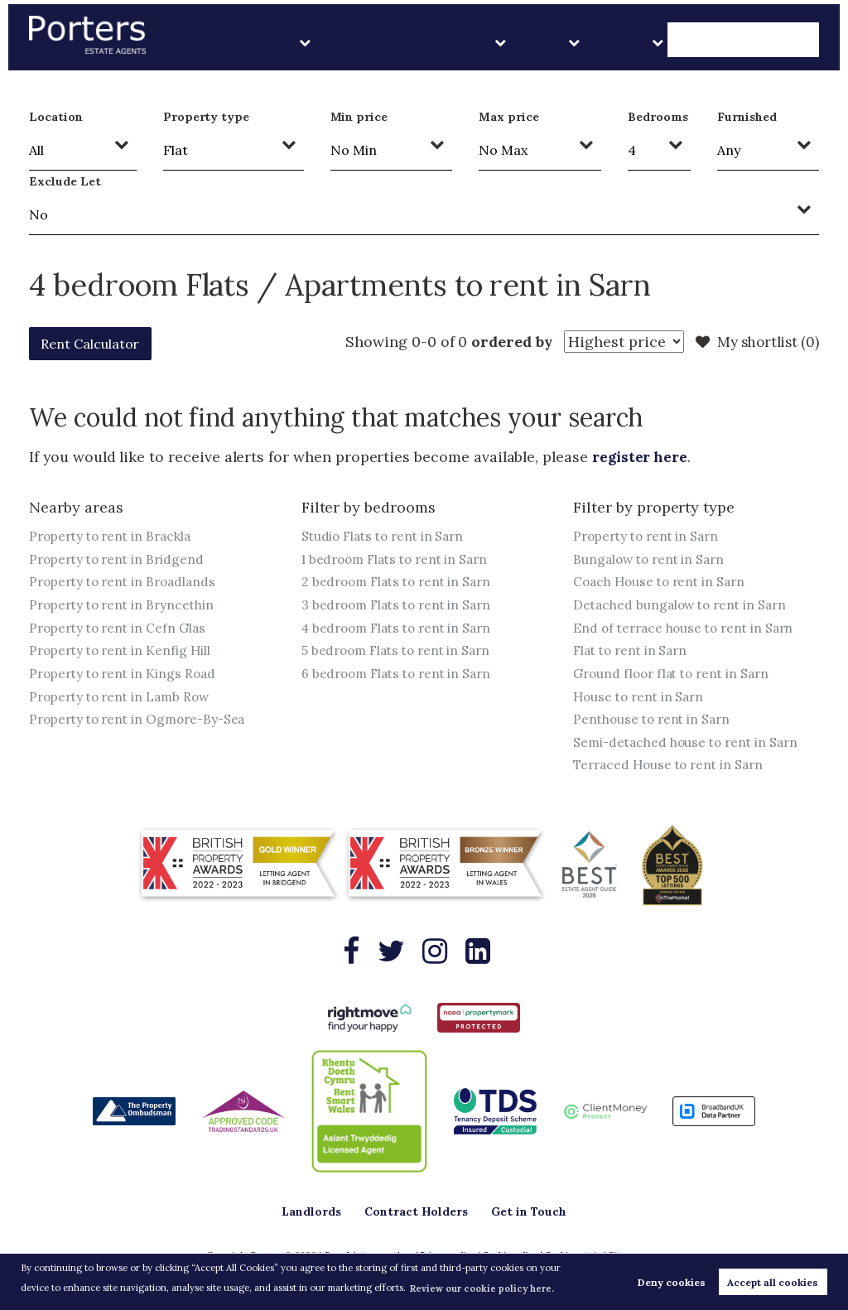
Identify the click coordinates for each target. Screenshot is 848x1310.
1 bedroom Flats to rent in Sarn (400, 559)
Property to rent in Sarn (649, 535)
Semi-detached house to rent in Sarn (689, 744)
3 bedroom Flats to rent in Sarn (401, 605)
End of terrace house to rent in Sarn (687, 628)
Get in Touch (770, 40)
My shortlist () (754, 342)
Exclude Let (64, 181)
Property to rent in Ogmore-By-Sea (142, 721)
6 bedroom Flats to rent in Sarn (401, 675)
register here (642, 456)
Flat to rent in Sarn (633, 651)
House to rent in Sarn (641, 698)
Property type (206, 116)
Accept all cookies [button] (772, 1282)
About (685, 40)
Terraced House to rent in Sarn (672, 768)
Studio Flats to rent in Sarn (387, 535)
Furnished (747, 116)
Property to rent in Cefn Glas (120, 628)
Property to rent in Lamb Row (124, 698)
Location (56, 116)
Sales (630, 40)
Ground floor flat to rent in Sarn (675, 675)
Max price (509, 116)
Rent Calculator (98, 343)
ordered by (503, 341)
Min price (359, 116)
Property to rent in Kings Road (126, 675)
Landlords (440, 40)
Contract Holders (542, 40)
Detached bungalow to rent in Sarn (683, 605)
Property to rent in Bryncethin (125, 605)
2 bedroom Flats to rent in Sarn (401, 582)
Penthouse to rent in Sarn (654, 721)
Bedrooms (658, 116)
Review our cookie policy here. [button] (482, 1288)
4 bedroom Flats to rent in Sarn (401, 628)
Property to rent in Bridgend (120, 559)
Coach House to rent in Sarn (663, 582)
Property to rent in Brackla (114, 535)
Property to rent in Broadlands (126, 582)
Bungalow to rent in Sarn (652, 559)
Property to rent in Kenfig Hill (123, 651)
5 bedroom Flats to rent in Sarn (400, 651)
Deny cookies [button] (672, 1282)
